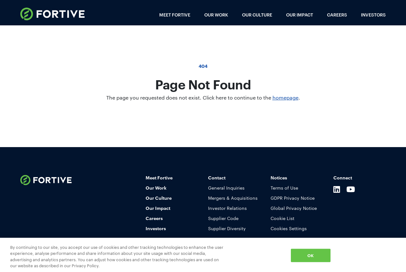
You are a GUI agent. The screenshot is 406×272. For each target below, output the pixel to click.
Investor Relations (227, 208)
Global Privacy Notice (294, 208)
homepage (285, 97)
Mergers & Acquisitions (233, 198)
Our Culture (257, 14)
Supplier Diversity (227, 228)
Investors (373, 14)
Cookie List (282, 218)
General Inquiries (226, 188)
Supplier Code (223, 218)
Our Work (216, 14)
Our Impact (299, 14)
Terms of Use (284, 188)
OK (310, 255)
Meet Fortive (174, 14)
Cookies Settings (289, 228)
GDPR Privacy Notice (293, 198)
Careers (337, 14)
